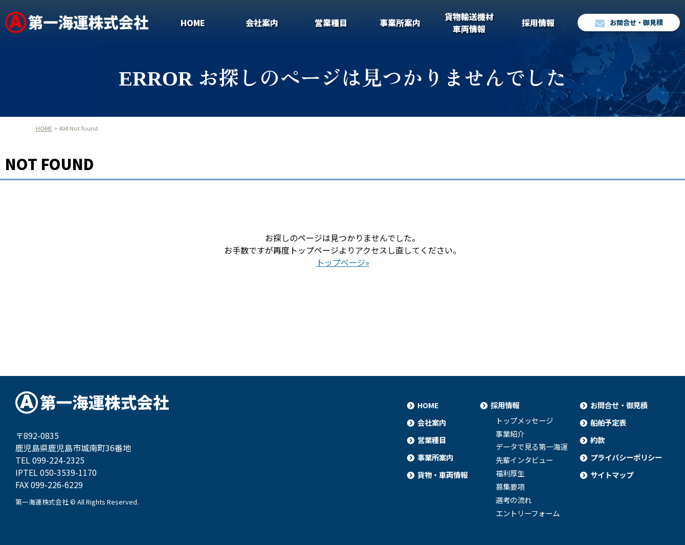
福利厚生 (510, 473)
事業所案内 (400, 22)
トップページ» (342, 262)
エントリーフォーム (528, 513)
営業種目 (331, 22)
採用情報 (538, 22)
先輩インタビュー (524, 460)
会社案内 (262, 22)
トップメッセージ (524, 420)
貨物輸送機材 (468, 22)
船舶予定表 (608, 422)
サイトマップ (611, 474)
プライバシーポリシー (626, 457)
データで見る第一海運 (531, 447)
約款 (597, 439)
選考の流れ (514, 500)
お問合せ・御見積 (629, 22)
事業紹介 (510, 434)
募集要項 (510, 487)
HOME (193, 22)
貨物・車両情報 (442, 474)
